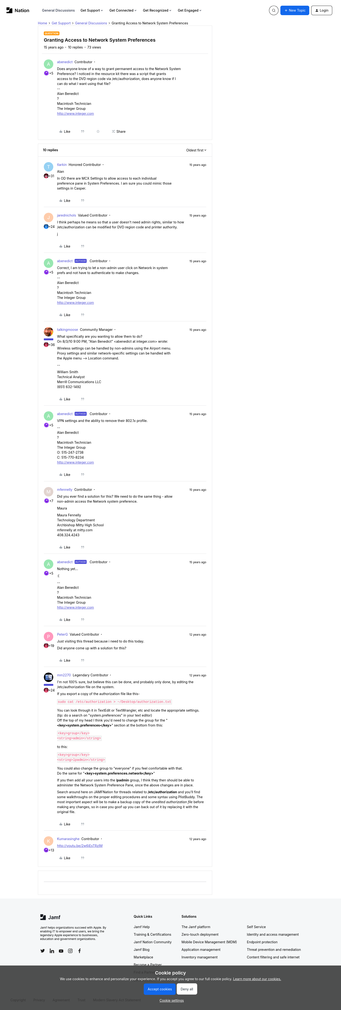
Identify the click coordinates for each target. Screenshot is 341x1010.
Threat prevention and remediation (274, 950)
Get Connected (123, 10)
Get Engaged (190, 10)
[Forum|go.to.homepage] (17, 10)
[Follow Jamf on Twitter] (42, 951)
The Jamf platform (196, 927)
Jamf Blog (142, 950)
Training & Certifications (152, 934)
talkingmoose (67, 330)
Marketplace (143, 957)
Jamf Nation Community (153, 942)
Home (42, 23)
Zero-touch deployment (200, 934)
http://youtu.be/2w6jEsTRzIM (80, 846)
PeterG (62, 634)
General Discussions (58, 10)
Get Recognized (157, 10)
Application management (201, 950)
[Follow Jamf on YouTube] (61, 950)
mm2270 (64, 675)
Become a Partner (148, 965)
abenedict (65, 62)
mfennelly (64, 489)
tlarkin (62, 165)
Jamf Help (142, 927)
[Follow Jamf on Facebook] (79, 950)
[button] (294, 10)
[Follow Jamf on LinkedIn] (51, 950)
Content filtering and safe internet (273, 957)
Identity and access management (273, 934)
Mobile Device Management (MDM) (209, 942)
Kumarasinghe (68, 839)
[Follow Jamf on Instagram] (70, 950)
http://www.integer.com (75, 113)
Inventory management (200, 957)
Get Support (92, 10)
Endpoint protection (262, 942)
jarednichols (66, 215)
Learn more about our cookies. (257, 979)
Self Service (256, 927)
